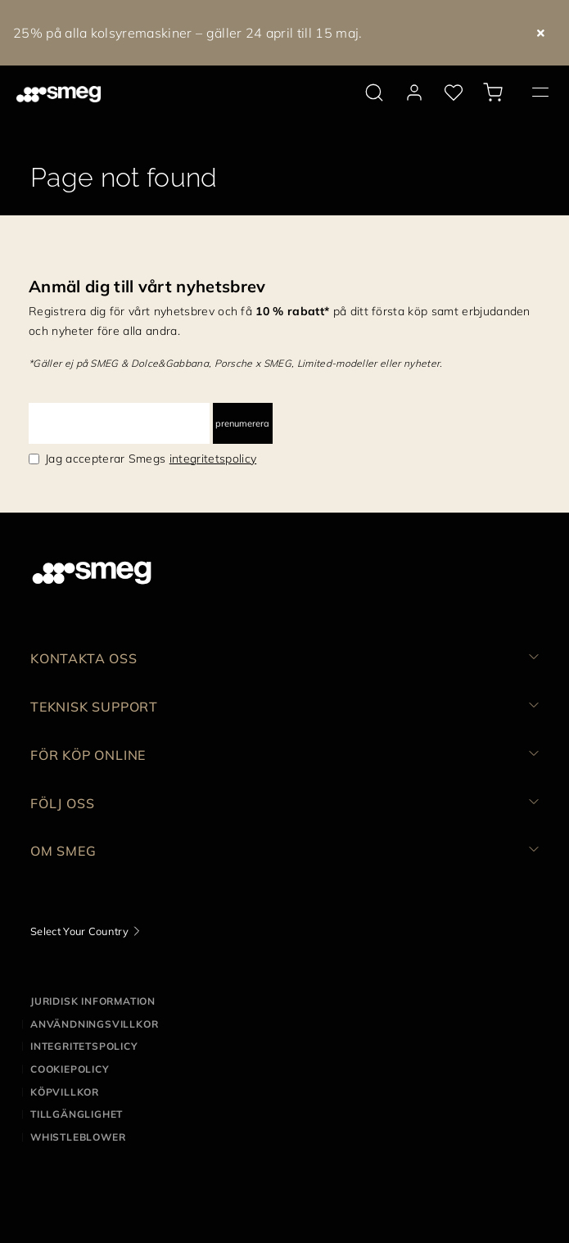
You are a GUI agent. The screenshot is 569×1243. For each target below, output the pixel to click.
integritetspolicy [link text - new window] (212, 458)
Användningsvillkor (94, 1024)
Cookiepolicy (70, 1069)
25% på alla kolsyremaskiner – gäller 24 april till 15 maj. (188, 33)
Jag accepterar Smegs (150, 458)
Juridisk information (93, 1001)
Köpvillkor (64, 1092)
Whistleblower (77, 1137)
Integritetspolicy (84, 1046)
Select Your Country (79, 931)
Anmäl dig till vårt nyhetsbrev (147, 286)
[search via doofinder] (374, 92)
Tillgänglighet (76, 1114)
